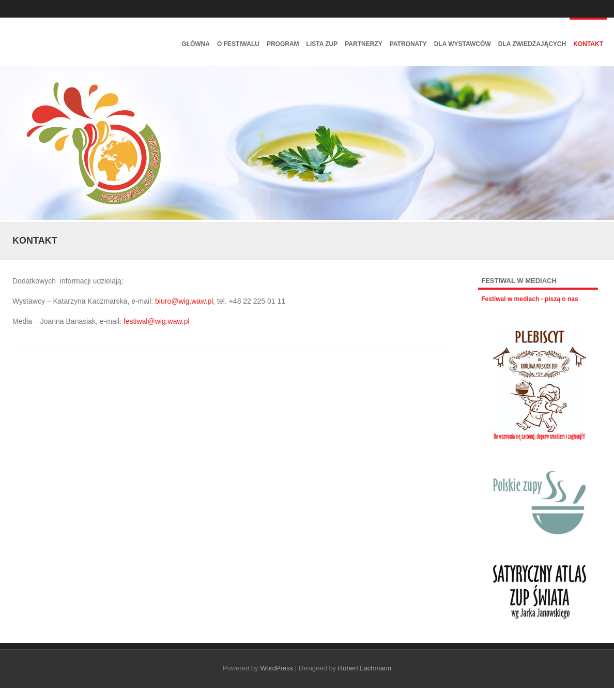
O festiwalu (238, 44)
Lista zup (322, 44)
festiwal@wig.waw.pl (157, 321)
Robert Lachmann (364, 668)
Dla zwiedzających (532, 44)
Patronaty (408, 44)
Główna (195, 44)
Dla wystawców (462, 44)
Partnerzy (363, 44)
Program (283, 44)
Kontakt (588, 44)
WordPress (276, 668)
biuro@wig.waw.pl (184, 301)
